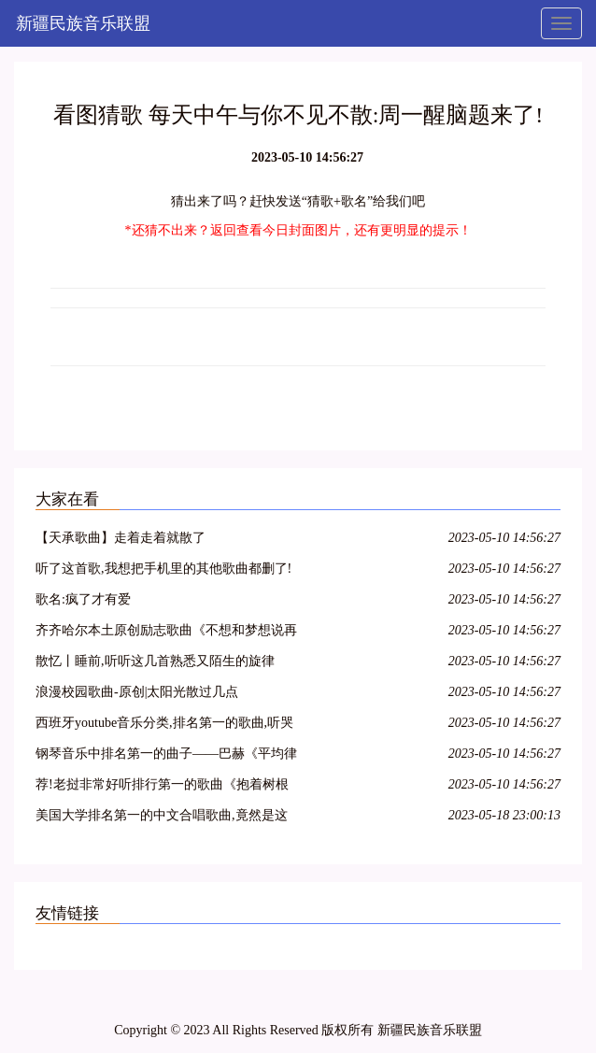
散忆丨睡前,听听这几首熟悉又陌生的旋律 (155, 661)
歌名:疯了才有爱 (83, 599)
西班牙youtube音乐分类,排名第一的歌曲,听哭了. (164, 725)
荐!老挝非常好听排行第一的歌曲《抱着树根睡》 (162, 787)
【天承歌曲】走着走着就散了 (120, 538)
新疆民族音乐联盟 (83, 23)
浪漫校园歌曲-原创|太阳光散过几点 (136, 692)
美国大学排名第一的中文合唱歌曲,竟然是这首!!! (161, 818)
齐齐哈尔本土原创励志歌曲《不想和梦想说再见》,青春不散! (166, 633)
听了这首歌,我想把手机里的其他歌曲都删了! (163, 569)
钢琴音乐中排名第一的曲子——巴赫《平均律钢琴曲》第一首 (166, 756)
